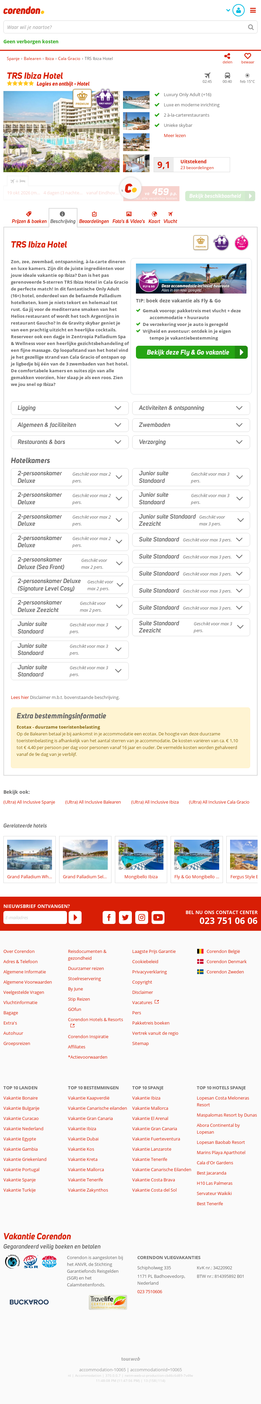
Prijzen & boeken (29, 221)
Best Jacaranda (211, 1173)
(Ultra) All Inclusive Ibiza (155, 802)
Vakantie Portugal (21, 1169)
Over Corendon (19, 951)
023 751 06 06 (228, 920)
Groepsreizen (16, 1043)
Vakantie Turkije (19, 1190)
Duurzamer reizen (86, 968)
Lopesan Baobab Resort (221, 1142)
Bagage (10, 1013)
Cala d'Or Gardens (215, 1163)
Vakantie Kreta (83, 1159)
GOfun (74, 1009)
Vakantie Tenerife (85, 1180)
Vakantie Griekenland (25, 1159)
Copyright (142, 982)
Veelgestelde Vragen (23, 992)
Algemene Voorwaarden (27, 982)
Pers (136, 1013)
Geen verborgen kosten (30, 41)
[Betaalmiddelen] (28, 1301)
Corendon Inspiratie (88, 1036)
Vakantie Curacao (21, 1118)
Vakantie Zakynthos (88, 1190)
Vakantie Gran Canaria (90, 1118)
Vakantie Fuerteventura (156, 1139)
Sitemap (140, 1043)
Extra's (10, 1023)
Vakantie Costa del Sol (154, 1190)
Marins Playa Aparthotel (221, 1152)
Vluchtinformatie (20, 1002)
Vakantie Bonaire (20, 1098)
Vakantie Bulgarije (21, 1108)
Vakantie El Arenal (150, 1118)
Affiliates (76, 1047)
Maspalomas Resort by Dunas (227, 1115)
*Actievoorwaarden (87, 1057)
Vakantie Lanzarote (151, 1149)
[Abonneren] (75, 917)
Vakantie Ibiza (82, 1128)
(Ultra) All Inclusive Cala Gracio (219, 802)
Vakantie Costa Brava (153, 1180)
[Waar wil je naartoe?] (130, 26)
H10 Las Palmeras (214, 1183)
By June (75, 989)
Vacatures (142, 1002)
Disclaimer (142, 992)
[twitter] (125, 917)
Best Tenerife (210, 1203)
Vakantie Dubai (83, 1139)
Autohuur (13, 1033)
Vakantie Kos (81, 1149)
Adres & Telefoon (20, 961)
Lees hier (20, 697)
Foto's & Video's (128, 221)
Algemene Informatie (24, 972)
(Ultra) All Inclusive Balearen (93, 802)
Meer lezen (175, 135)
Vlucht (170, 221)
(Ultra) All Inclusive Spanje (29, 802)
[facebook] (109, 917)
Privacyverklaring (149, 972)
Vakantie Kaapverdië (88, 1098)
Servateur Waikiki (214, 1193)
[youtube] (158, 917)
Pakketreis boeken (151, 1023)
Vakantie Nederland (23, 1128)
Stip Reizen (79, 999)
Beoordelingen (94, 221)
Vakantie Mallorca (86, 1169)
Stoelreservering (84, 978)
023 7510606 (149, 1291)
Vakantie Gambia (20, 1149)
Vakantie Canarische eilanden (97, 1108)
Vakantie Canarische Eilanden (161, 1169)
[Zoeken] (251, 26)
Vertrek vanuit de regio (155, 1033)
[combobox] (130, 26)
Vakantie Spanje (19, 1180)
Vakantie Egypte (19, 1139)
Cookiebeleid (145, 961)
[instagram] (141, 917)
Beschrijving (63, 221)
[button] (192, 352)
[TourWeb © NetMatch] (130, 1359)
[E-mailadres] (35, 917)
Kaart (154, 221)
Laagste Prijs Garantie (154, 951)
